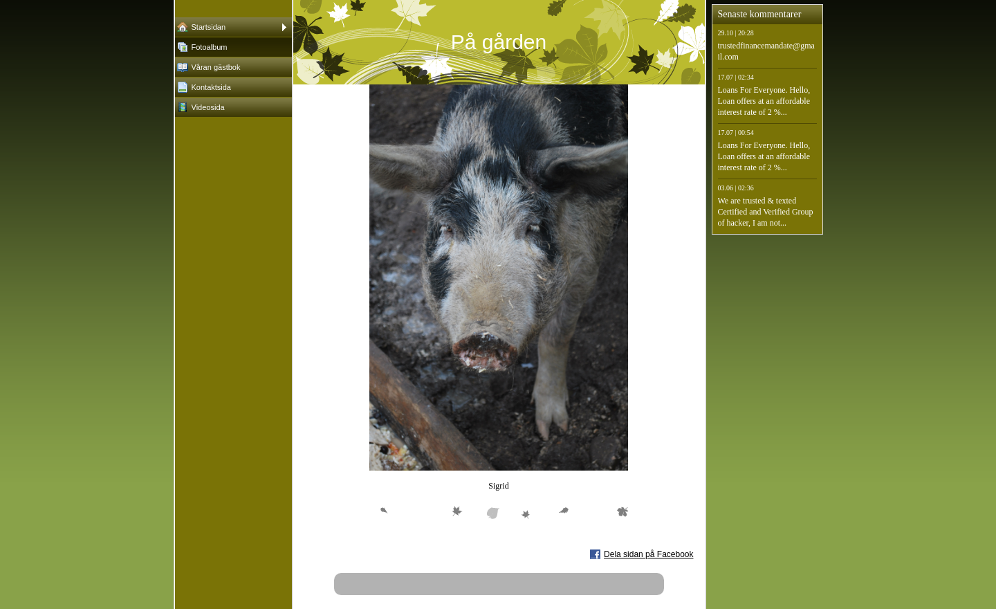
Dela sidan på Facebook (648, 554)
